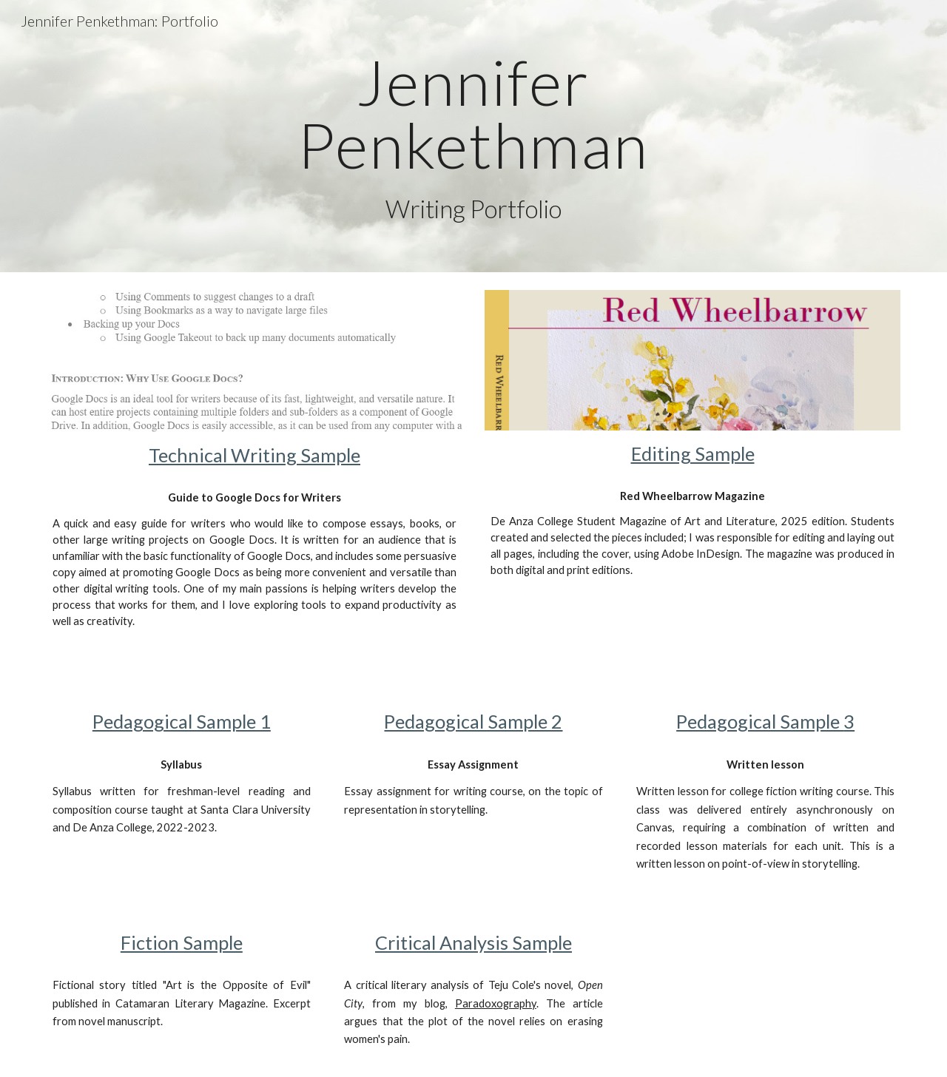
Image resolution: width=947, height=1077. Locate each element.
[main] (473, 136)
